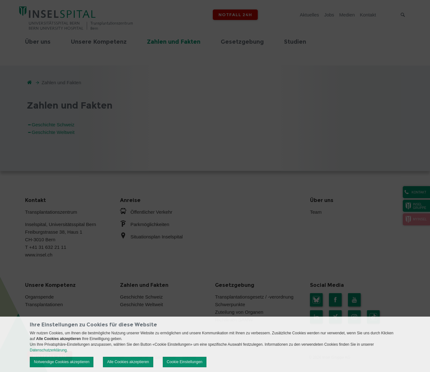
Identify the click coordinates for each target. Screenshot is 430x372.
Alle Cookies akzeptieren (128, 362)
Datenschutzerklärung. (49, 350)
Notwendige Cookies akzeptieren (61, 362)
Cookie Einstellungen (185, 362)
